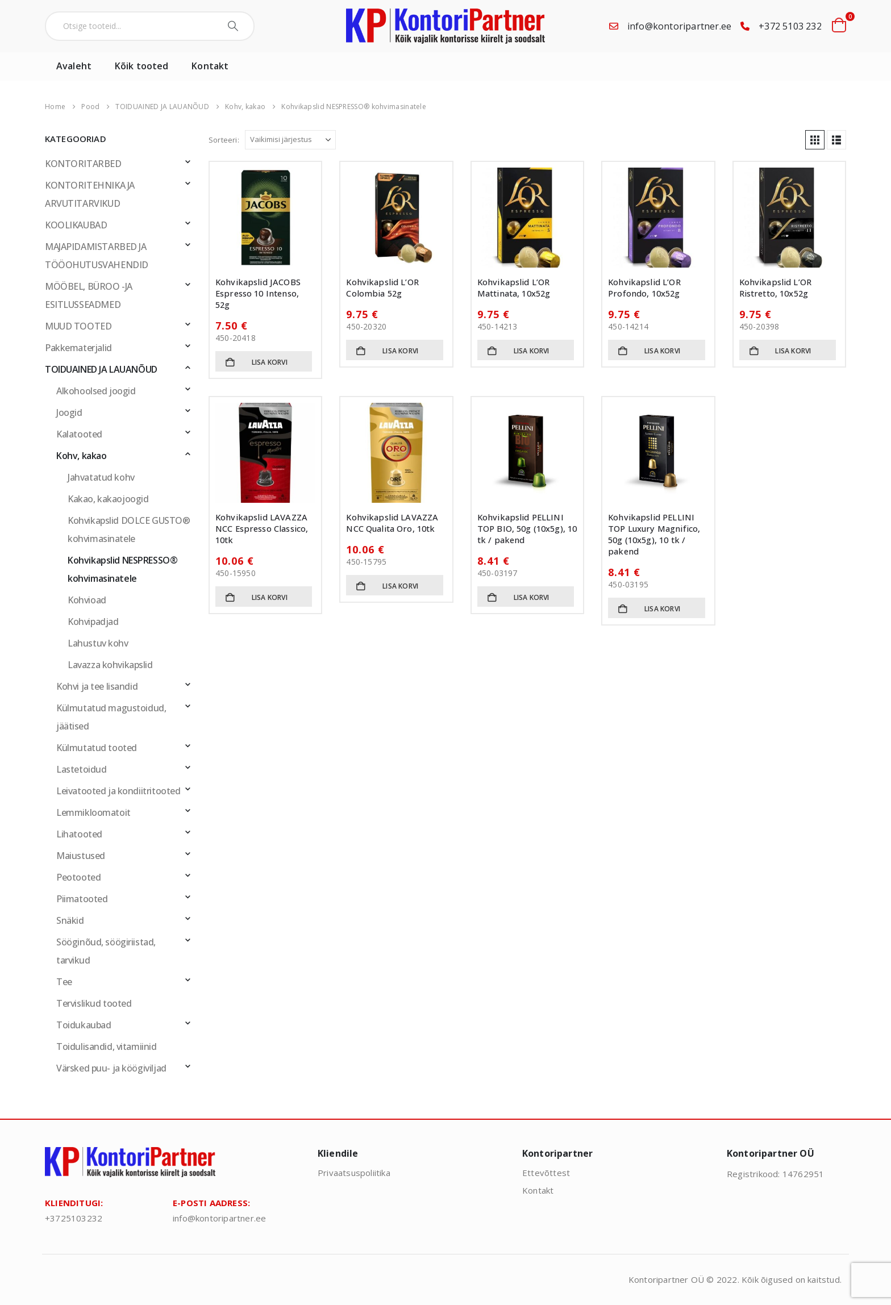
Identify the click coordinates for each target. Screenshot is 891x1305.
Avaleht (73, 66)
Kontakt (209, 66)
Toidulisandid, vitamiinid (106, 1046)
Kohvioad (87, 600)
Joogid (69, 412)
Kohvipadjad (93, 621)
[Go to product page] (265, 218)
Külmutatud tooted (96, 747)
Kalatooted (79, 434)
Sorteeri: (224, 140)
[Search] (234, 26)
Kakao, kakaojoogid (108, 499)
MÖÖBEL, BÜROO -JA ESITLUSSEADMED (88, 295)
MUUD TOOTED (78, 326)
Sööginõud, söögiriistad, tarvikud (106, 951)
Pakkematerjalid (78, 347)
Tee (64, 981)
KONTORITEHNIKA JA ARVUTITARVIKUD (90, 194)
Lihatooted (79, 834)
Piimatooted (81, 899)
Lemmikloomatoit (93, 812)
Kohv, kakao (81, 455)
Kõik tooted (141, 66)
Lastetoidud (81, 769)
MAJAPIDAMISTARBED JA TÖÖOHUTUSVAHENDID (96, 255)
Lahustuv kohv (98, 643)
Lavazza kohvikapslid (110, 664)
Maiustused (80, 855)
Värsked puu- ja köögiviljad (111, 1068)
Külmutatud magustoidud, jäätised (111, 717)
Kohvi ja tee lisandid (97, 686)
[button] (815, 139)
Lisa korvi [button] (270, 362)
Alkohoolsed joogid (95, 391)
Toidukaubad (83, 1025)
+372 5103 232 (790, 26)
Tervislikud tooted (93, 1003)
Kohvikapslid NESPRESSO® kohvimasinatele (122, 569)
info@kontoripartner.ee (679, 26)
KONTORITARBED (83, 163)
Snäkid (70, 920)
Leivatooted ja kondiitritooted (118, 791)
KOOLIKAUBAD (76, 225)
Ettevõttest (546, 1172)
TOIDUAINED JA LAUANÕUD (101, 369)
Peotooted (78, 877)
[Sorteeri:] (290, 139)
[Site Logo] (445, 26)
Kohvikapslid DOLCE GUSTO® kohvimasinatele (129, 529)
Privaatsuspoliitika (354, 1172)
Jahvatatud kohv (101, 477)
